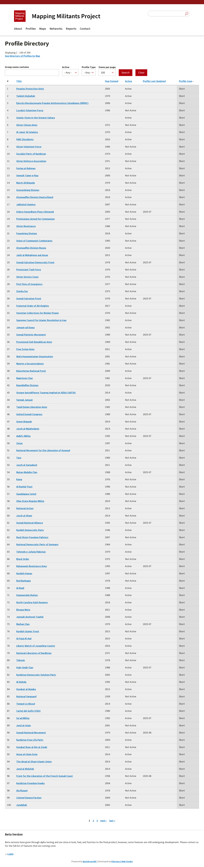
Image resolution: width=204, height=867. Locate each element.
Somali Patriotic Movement (31, 334)
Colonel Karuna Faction (28, 797)
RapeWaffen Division (27, 385)
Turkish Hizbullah (25, 96)
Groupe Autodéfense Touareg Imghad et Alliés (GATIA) (46, 392)
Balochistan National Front (31, 370)
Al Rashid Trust (24, 486)
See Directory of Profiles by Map (22, 56)
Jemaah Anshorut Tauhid (29, 616)
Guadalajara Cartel (26, 494)
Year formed (111, 81)
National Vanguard (26, 696)
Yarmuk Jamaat (24, 399)
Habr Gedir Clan (24, 667)
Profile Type (89, 67)
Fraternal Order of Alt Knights (32, 305)
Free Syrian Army (25, 349)
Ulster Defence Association (31, 161)
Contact (85, 29)
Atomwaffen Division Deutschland (34, 197)
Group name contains (17, 67)
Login (10, 854)
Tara (18, 457)
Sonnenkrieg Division (27, 190)
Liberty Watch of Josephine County (35, 645)
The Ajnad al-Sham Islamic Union (34, 761)
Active (65, 67)
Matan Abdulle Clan (26, 472)
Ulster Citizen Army (26, 125)
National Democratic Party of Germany (37, 544)
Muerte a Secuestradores (30, 363)
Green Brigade (24, 421)
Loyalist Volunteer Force (29, 110)
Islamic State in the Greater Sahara (35, 117)
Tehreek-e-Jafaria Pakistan (31, 551)
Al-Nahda (21, 681)
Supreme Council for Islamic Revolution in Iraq (41, 320)
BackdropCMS (90, 861)
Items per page (107, 67)
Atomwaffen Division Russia (31, 247)
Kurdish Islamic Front (27, 631)
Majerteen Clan (24, 378)
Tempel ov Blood (25, 703)
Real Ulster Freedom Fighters (32, 537)
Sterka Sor (22, 291)
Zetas (19, 443)
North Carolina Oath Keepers (32, 602)
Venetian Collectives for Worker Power (37, 313)
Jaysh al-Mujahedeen (27, 428)
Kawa (19, 479)
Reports (71, 29)
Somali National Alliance (29, 522)
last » (112, 820)
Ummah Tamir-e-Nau (27, 175)
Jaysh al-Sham (24, 515)
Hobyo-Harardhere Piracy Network (35, 211)
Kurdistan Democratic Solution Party (36, 674)
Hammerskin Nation (27, 595)
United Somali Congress (29, 414)
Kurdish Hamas (24, 573)
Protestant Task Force (28, 269)
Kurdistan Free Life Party (29, 739)
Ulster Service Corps (27, 276)
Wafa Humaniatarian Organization (34, 356)
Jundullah (21, 805)
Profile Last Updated (154, 81)
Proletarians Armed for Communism (35, 218)
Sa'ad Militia (22, 718)
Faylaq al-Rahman (25, 168)
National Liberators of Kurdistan (33, 653)
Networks (56, 29)
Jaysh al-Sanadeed (26, 465)
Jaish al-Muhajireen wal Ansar (32, 255)
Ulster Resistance (26, 226)
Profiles (31, 29)
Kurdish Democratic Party (30, 530)
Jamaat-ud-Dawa (25, 327)
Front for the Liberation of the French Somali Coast (44, 776)
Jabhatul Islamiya (25, 204)
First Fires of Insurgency (29, 284)
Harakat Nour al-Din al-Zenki (31, 747)
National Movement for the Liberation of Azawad (43, 450)
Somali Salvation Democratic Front (35, 262)
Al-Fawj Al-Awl (23, 638)
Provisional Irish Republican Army (34, 341)
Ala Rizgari (22, 790)
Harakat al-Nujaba (26, 689)
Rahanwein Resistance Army (31, 566)
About (18, 29)
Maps (42, 29)
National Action (24, 508)
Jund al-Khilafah (25, 768)
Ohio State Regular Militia (30, 501)
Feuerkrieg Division (26, 233)
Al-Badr (20, 588)
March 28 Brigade (25, 182)
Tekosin (20, 660)
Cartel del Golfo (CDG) (28, 710)
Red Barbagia (23, 580)
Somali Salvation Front (28, 298)
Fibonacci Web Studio (122, 861)
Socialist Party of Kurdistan (31, 153)
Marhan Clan (23, 624)
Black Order (22, 559)
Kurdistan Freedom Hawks (30, 783)
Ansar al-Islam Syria (26, 754)
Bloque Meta (23, 609)
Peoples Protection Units (30, 88)
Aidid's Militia (23, 436)
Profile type (186, 81)
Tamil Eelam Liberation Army (31, 407)
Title (19, 81)
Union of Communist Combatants (34, 240)
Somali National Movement (31, 732)
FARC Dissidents (25, 139)
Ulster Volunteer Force (28, 146)
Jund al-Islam (23, 725)
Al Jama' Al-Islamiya (27, 132)
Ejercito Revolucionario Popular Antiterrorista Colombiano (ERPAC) (52, 103)
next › (103, 820)
